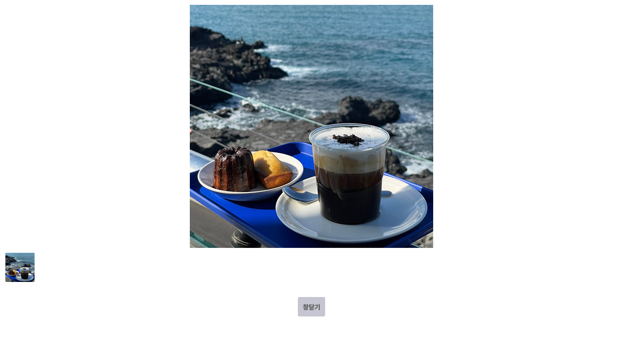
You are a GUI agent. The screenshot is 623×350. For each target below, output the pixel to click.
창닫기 (311, 307)
